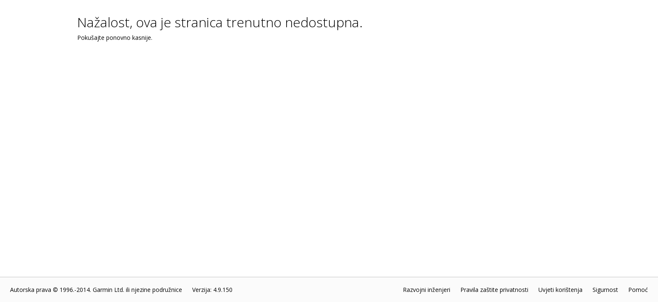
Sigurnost (605, 290)
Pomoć (638, 290)
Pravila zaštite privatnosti (494, 290)
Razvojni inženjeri (426, 290)
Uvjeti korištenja (560, 290)
